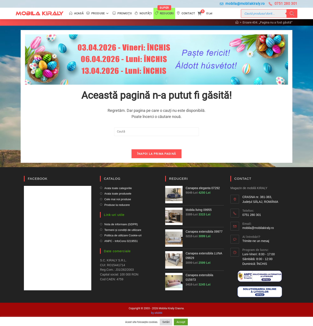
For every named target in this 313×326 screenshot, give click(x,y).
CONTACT (242, 178)
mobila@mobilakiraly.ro (242, 4)
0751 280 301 (283, 4)
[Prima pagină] (236, 22)
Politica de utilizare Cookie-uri (123, 235)
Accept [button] (180, 322)
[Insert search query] (156, 131)
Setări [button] (166, 322)
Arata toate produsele (117, 193)
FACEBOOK (38, 178)
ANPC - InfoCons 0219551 (121, 241)
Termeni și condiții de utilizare (122, 230)
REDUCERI (178, 178)
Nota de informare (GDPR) (121, 224)
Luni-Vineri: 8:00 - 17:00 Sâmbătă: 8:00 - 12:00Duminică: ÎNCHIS (258, 258)
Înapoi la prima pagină (156, 153)
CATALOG (112, 178)
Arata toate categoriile (118, 188)
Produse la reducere (117, 205)
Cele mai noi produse (117, 199)
